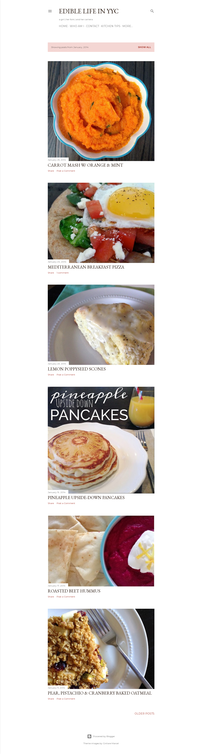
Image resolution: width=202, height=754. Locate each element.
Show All (144, 47)
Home (63, 26)
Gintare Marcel (111, 743)
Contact (92, 26)
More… (127, 26)
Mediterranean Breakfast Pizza (86, 267)
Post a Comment (66, 170)
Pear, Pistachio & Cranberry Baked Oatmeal (100, 693)
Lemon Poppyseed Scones (77, 369)
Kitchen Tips (110, 26)
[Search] (152, 10)
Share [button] (51, 170)
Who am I (77, 26)
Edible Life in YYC (89, 11)
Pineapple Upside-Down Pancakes (86, 497)
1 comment (63, 272)
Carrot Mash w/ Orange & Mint (85, 165)
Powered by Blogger (101, 736)
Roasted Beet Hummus (74, 591)
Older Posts (144, 713)
